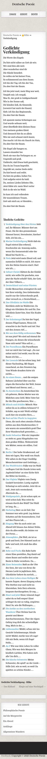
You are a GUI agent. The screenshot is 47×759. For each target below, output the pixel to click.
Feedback (5, 756)
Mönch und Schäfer (15, 405)
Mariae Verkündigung (17, 241)
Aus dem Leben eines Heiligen (21, 578)
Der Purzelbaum (14, 347)
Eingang (10, 524)
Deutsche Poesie (23, 4)
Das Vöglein (12, 479)
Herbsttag (11, 510)
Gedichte (23, 14)
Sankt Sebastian (14, 435)
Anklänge (7, 726)
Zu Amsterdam (13, 391)
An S (8, 646)
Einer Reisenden (14, 564)
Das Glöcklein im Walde (17, 302)
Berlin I (10, 452)
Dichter (34, 14)
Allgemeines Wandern (13, 732)
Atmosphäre (12, 537)
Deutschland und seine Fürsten (21, 285)
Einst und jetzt (13, 595)
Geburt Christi (13, 272)
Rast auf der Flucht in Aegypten (21, 418)
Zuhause (12, 14)
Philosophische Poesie (14, 710)
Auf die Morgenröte (12, 716)
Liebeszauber (12, 629)
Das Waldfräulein (14, 466)
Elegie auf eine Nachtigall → (32, 687)
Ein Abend (8, 721)
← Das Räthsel (8, 687)
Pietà (8, 258)
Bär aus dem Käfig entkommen (21, 333)
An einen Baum (13, 377)
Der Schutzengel (14, 319)
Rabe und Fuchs (14, 551)
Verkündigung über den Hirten (21, 224)
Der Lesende (12, 360)
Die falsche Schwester (17, 660)
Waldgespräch (13, 496)
